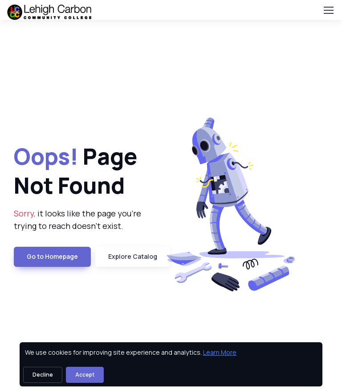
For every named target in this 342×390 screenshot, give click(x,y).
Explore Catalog (132, 256)
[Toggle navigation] (328, 10)
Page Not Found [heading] (75, 170)
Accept (84, 374)
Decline (43, 374)
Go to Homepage (52, 256)
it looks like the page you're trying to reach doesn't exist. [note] (77, 220)
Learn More (219, 352)
